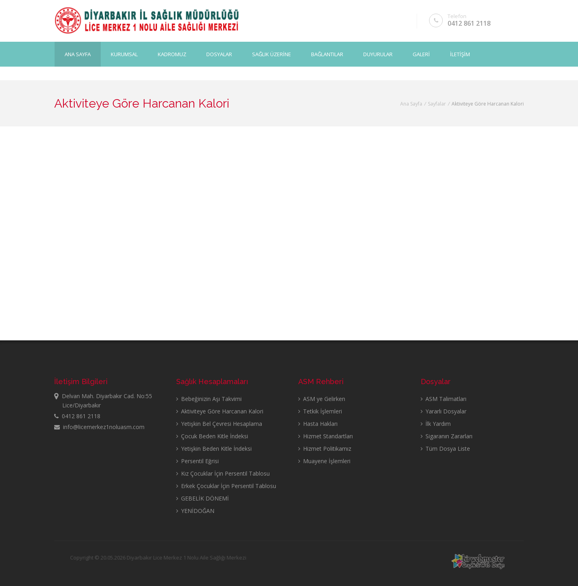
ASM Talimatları (443, 399)
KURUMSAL (124, 52)
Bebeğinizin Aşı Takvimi (209, 399)
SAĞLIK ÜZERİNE (271, 52)
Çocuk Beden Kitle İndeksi (212, 436)
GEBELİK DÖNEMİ (202, 498)
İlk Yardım (436, 423)
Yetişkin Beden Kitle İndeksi (214, 448)
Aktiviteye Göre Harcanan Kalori (219, 411)
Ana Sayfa (78, 52)
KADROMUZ (172, 52)
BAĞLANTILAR (327, 52)
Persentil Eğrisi (197, 461)
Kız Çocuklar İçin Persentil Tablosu (223, 473)
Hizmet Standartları (325, 436)
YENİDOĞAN (195, 511)
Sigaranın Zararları (446, 436)
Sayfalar (437, 103)
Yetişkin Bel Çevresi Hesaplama (219, 423)
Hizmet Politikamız (324, 448)
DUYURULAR (378, 52)
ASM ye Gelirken (321, 399)
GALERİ (421, 52)
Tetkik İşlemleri (320, 411)
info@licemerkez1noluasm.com (99, 427)
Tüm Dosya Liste (445, 448)
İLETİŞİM (460, 52)
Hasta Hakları (318, 423)
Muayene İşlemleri (324, 461)
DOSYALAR (219, 52)
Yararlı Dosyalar (443, 411)
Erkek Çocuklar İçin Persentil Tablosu (226, 486)
